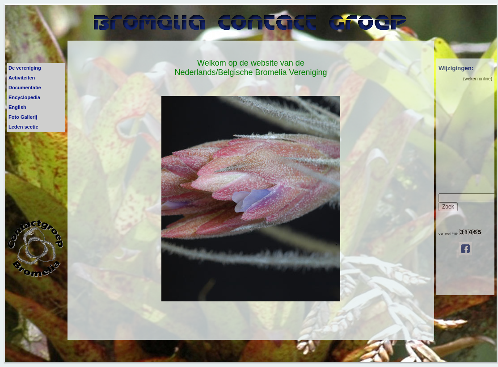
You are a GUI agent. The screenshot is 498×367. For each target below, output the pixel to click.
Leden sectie (23, 126)
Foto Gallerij (22, 117)
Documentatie (24, 87)
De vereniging (24, 68)
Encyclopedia (24, 97)
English (17, 107)
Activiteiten (21, 77)
